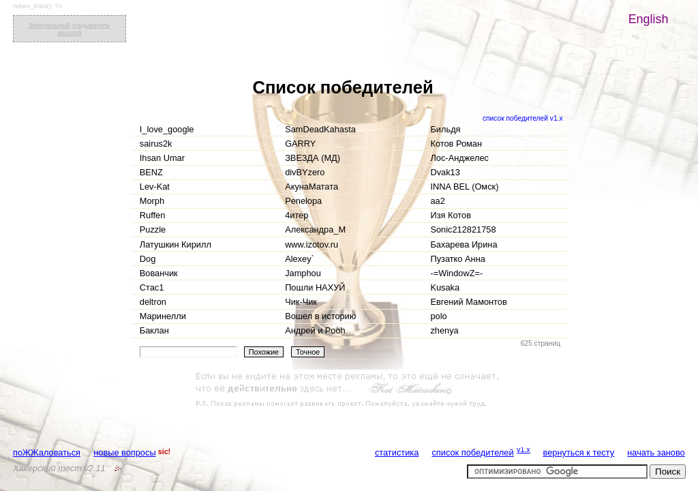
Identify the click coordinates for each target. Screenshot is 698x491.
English (648, 19)
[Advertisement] (349, 390)
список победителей (472, 452)
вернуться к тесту (579, 452)
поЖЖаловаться (46, 452)
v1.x (523, 449)
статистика (397, 452)
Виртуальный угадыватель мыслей (69, 28)
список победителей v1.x (523, 118)
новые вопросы (124, 452)
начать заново (655, 452)
